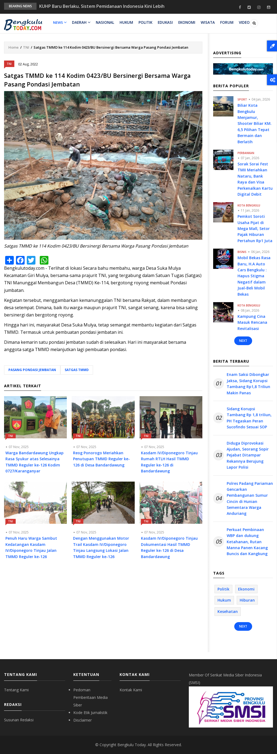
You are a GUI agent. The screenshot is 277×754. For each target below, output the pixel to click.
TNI (26, 47)
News (60, 22)
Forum (224, 22)
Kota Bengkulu (249, 205)
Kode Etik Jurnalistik (90, 712)
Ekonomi (185, 22)
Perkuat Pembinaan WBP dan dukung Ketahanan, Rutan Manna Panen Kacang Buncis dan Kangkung (247, 541)
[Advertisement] (103, 613)
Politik (144, 22)
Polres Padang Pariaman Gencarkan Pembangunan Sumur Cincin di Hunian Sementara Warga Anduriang (250, 498)
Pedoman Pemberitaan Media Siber (90, 697)
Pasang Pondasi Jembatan (32, 370)
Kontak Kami (131, 689)
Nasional (104, 22)
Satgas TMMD (77, 370)
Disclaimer (82, 720)
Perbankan (246, 153)
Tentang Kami (16, 689)
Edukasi (163, 22)
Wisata (205, 22)
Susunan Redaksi (19, 719)
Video (241, 22)
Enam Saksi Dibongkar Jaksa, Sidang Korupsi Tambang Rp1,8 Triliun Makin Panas (248, 383)
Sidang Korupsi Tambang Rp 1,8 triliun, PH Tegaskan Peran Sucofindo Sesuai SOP (249, 417)
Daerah (81, 22)
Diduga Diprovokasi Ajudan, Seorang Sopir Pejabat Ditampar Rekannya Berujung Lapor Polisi (248, 455)
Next (243, 340)
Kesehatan (227, 611)
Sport (242, 99)
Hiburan (247, 600)
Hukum (125, 22)
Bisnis (242, 252)
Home (13, 47)
